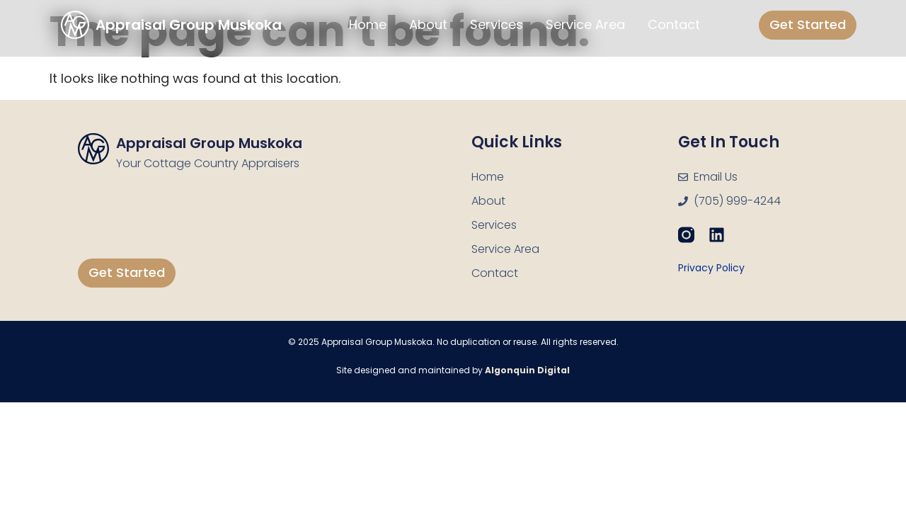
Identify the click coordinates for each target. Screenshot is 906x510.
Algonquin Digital (527, 370)
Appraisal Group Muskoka (209, 143)
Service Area (585, 24)
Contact (674, 24)
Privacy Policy (711, 268)
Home (367, 24)
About (428, 24)
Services (496, 24)
